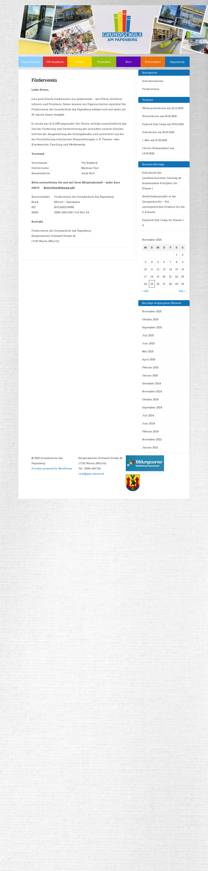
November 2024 (152, 391)
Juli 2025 (148, 335)
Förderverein (150, 89)
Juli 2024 (148, 415)
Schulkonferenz (152, 81)
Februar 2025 (150, 367)
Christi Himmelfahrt (155, 148)
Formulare (104, 62)
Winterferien (150, 116)
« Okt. (145, 291)
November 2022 (152, 439)
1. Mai (146, 140)
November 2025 (152, 311)
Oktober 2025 (150, 319)
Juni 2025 (148, 343)
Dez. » (182, 291)
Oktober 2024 (150, 399)
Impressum (177, 62)
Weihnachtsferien (154, 108)
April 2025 (148, 359)
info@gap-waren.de (91, 473)
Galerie (79, 62)
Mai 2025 (148, 351)
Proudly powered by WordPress (51, 468)
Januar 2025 (150, 375)
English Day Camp (154, 124)
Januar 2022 (150, 447)
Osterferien (149, 132)
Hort (128, 62)
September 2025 (152, 327)
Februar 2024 (150, 431)
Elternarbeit (153, 62)
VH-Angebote (55, 62)
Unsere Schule (30, 62)
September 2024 (152, 407)
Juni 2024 (148, 423)
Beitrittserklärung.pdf (59, 187)
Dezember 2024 (151, 383)
